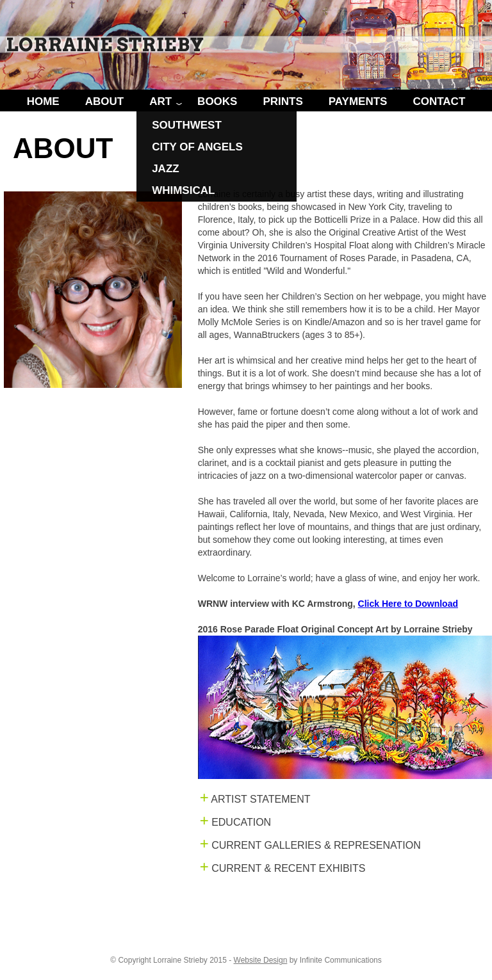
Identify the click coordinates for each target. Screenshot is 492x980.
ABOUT (104, 101)
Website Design (261, 960)
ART (160, 101)
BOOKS (217, 101)
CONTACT (439, 101)
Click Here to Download (408, 603)
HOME (43, 101)
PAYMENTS (358, 101)
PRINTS (282, 101)
